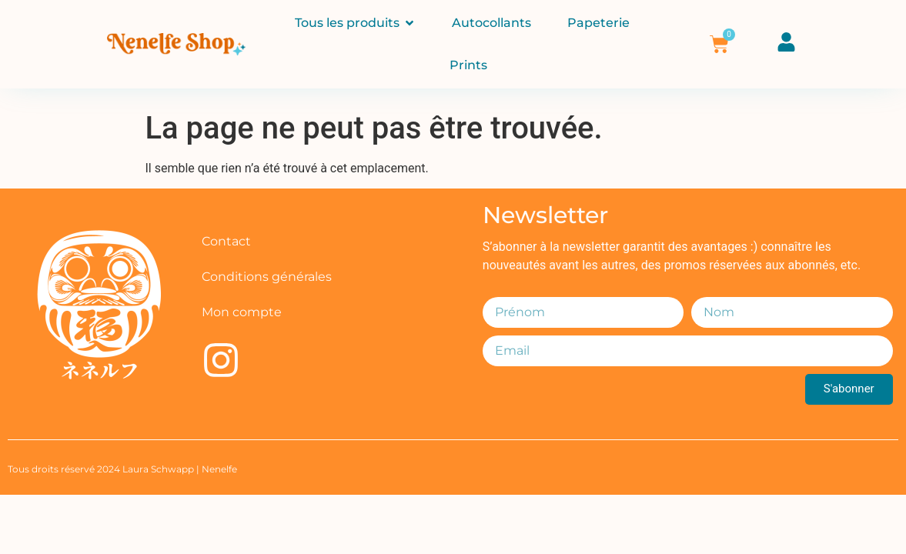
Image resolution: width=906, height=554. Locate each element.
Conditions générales (267, 276)
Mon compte (242, 312)
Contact (226, 241)
